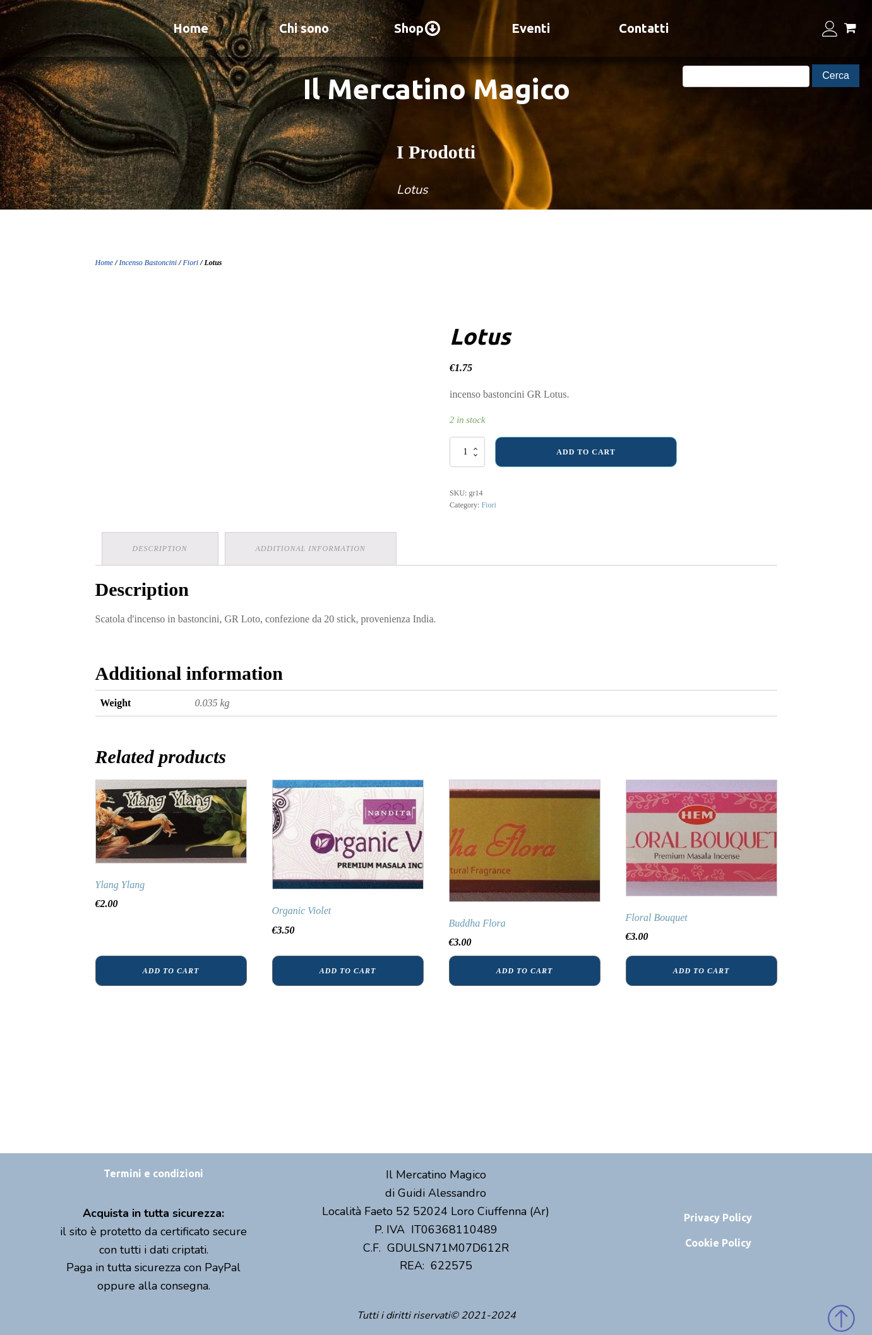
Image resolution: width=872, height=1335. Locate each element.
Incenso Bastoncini (148, 262)
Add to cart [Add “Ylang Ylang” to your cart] (171, 970)
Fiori (191, 262)
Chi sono (304, 28)
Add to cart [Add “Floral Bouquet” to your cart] (701, 970)
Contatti (644, 28)
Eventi (530, 28)
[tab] (160, 549)
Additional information (311, 548)
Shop (417, 28)
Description (160, 548)
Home (190, 28)
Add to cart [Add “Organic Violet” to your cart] (348, 970)
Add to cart (585, 452)
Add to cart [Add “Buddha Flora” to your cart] (524, 970)
